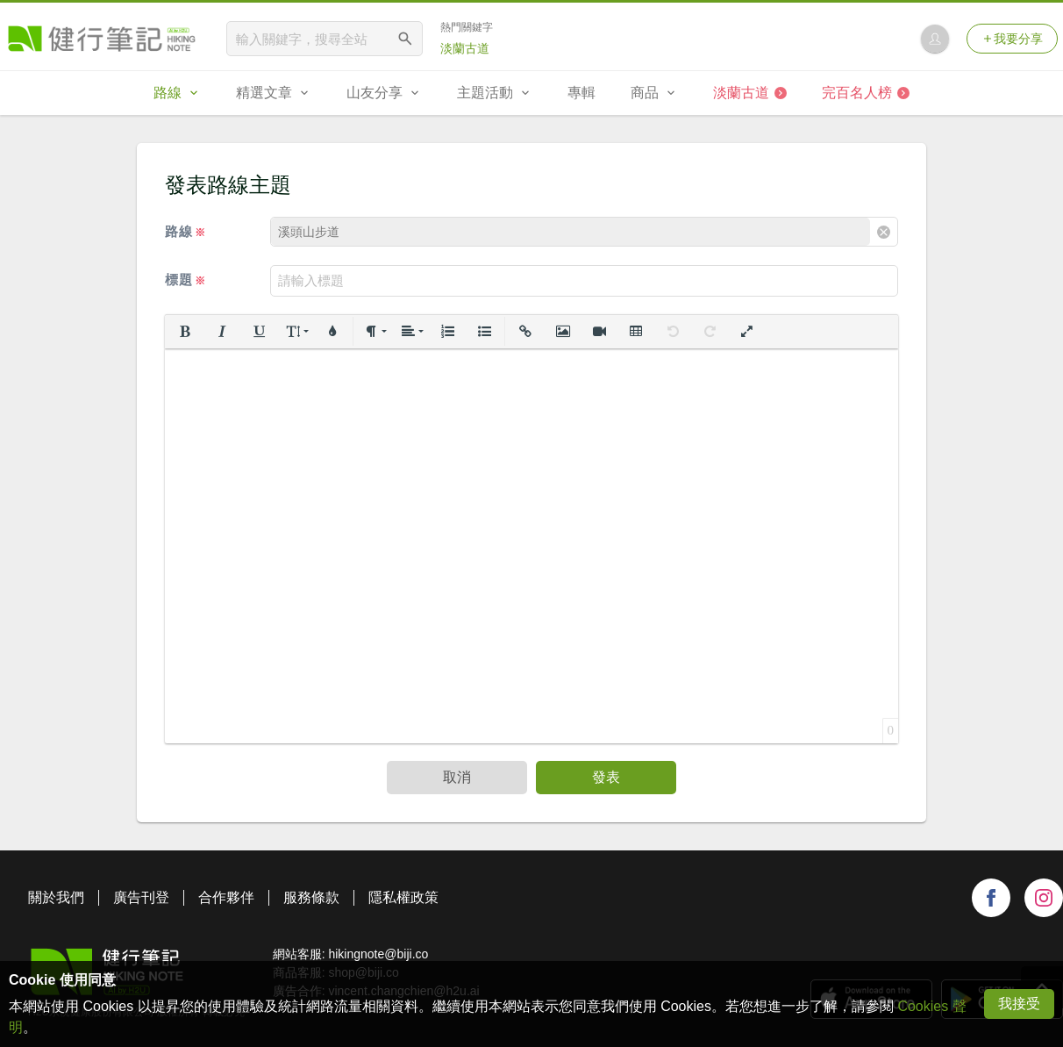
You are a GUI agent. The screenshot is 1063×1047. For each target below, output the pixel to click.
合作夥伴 (226, 897)
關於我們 (56, 897)
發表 (606, 777)
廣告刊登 (141, 897)
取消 (457, 777)
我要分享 (1012, 39)
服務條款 (311, 897)
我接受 (1019, 1003)
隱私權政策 (403, 897)
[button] (185, 331)
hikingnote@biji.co (378, 954)
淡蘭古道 (464, 48)
